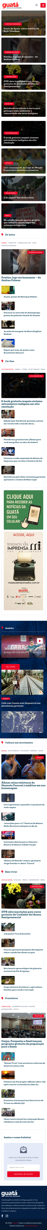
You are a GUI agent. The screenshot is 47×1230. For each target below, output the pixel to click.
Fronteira (38, 1016)
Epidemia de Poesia (12, 52)
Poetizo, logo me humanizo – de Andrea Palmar (21, 58)
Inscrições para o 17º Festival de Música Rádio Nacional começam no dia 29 (23, 824)
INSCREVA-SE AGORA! (23, 1174)
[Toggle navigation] (43, 5)
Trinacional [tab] (6, 1006)
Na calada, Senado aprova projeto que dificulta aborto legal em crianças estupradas (22, 222)
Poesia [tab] (4, 243)
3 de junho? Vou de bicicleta (19, 197)
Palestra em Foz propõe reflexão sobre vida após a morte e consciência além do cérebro (25, 1084)
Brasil (7, 215)
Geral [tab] (42, 880)
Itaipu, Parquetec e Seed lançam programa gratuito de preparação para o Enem (22, 1043)
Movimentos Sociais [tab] (20, 1006)
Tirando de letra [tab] (24, 243)
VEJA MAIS (10, 667)
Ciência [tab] (25, 880)
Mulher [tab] (32, 1006)
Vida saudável (10, 193)
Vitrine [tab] (24, 369)
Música (39, 757)
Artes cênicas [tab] (13, 751)
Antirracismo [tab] (6, 1009)
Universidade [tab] (34, 880)
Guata (14, 1223)
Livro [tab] (34, 243)
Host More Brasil (30, 1226)
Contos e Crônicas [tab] (8, 246)
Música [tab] (4, 751)
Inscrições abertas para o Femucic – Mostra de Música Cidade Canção (21, 843)
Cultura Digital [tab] (7, 369)
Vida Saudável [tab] (7, 880)
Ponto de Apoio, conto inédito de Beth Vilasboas (21, 29)
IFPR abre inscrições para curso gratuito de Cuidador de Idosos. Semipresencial (21, 84)
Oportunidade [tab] (34, 369)
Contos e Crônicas (12, 24)
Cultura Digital (11, 133)
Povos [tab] (16, 1009)
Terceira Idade (10, 77)
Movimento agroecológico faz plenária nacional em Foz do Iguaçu (23, 969)
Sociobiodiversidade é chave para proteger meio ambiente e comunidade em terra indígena (22, 111)
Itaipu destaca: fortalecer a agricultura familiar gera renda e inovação (23, 988)
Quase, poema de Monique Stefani (20, 296)
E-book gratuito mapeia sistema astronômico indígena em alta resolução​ (21, 140)
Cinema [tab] (17, 369)
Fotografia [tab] (24, 751)
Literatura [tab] (12, 243)
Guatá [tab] (40, 751)
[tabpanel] (23, 303)
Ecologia (8, 104)
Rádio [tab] (43, 369)
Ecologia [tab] (17, 880)
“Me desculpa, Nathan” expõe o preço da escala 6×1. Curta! (25, 650)
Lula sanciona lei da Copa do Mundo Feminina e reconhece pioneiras (23, 168)
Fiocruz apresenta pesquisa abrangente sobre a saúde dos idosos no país (23, 951)
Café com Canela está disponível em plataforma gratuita (20, 704)
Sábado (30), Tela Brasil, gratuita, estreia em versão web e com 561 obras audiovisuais (23, 424)
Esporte (8, 163)
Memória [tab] (33, 751)
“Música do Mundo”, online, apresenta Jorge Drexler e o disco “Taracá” (22, 862)
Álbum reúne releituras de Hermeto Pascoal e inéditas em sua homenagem (23, 785)
